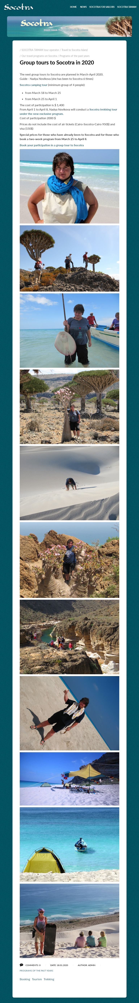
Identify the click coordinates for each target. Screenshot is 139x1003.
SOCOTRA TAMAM (126, 7)
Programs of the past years (36, 970)
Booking (25, 979)
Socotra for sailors (102, 7)
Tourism (37, 979)
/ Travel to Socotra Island (74, 49)
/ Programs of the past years (73, 55)
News (83, 7)
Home (73, 7)
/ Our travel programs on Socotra (38, 55)
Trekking (49, 979)
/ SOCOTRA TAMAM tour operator (39, 49)
